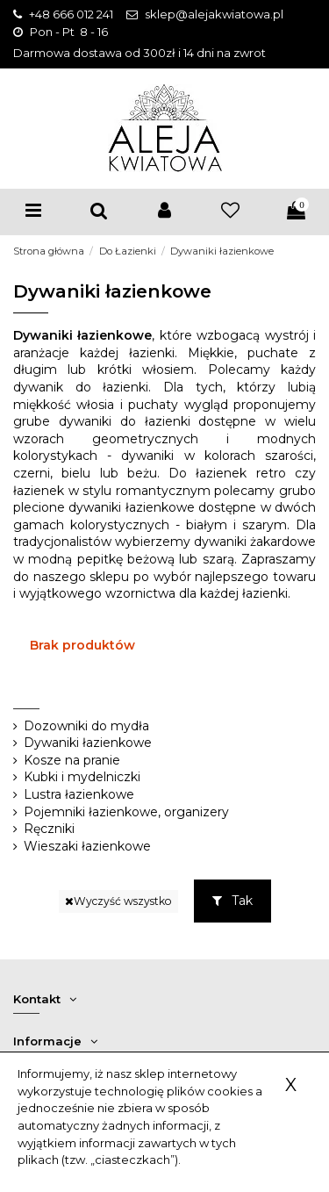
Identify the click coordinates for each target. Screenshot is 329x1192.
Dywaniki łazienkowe (88, 742)
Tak (232, 900)
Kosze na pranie (72, 760)
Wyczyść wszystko (118, 901)
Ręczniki (49, 829)
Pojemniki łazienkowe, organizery (126, 812)
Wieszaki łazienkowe (87, 846)
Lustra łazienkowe (79, 794)
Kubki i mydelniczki (82, 777)
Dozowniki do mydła (86, 726)
